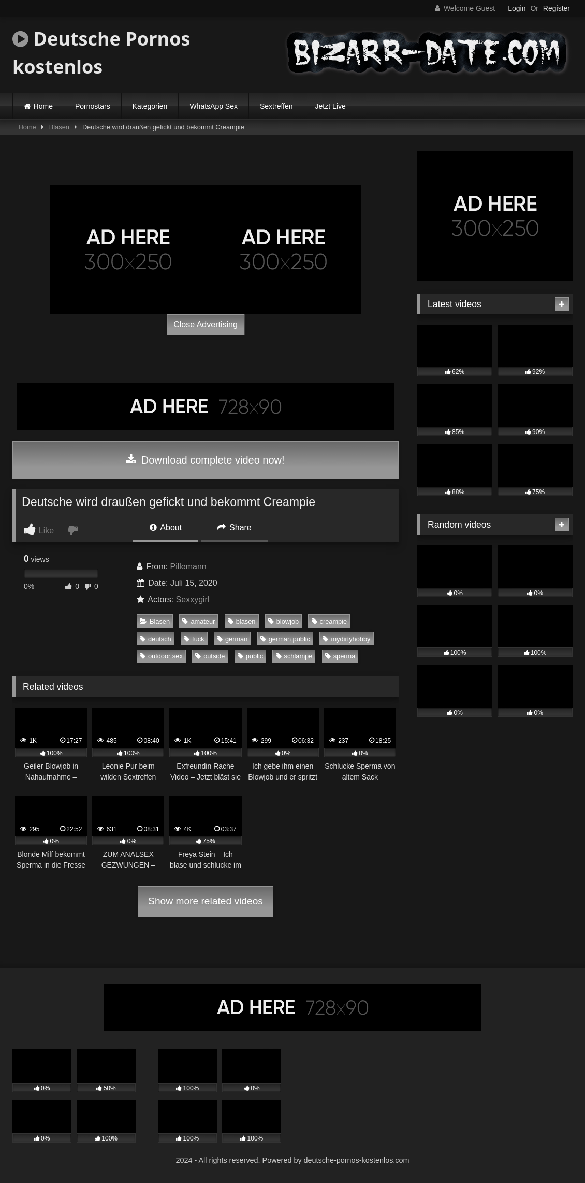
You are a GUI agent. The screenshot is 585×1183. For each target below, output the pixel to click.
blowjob (283, 621)
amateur (198, 621)
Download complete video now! (205, 460)
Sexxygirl (193, 599)
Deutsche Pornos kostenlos (101, 52)
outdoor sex (161, 656)
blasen (242, 621)
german (232, 639)
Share (234, 527)
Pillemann (188, 566)
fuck (194, 639)
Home (43, 106)
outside (210, 656)
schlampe (294, 656)
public (250, 656)
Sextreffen (276, 106)
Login (516, 8)
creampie (329, 621)
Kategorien (150, 106)
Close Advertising (205, 324)
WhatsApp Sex (213, 106)
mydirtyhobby (346, 639)
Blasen (59, 127)
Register (556, 8)
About (166, 527)
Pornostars (92, 106)
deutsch (155, 639)
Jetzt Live (330, 106)
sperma (340, 656)
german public (285, 639)
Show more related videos (205, 901)
